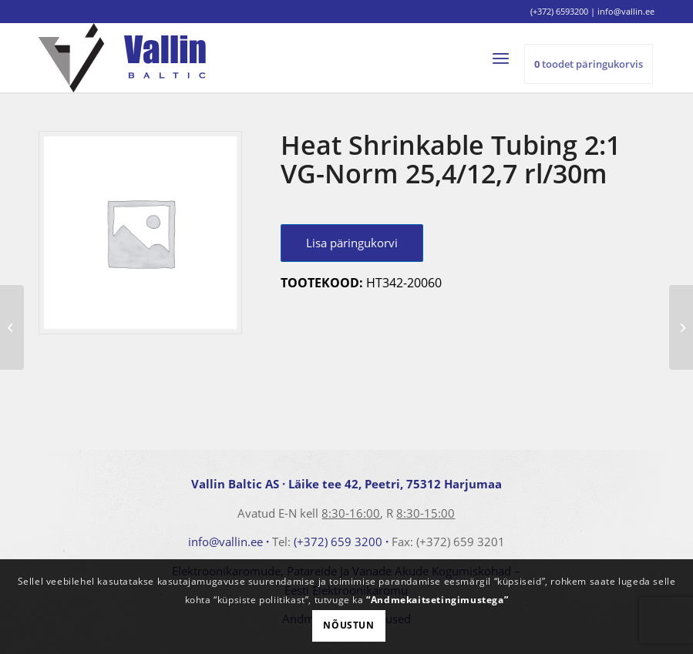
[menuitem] (508, 58)
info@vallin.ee (225, 541)
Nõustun (348, 625)
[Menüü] (508, 58)
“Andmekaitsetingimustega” (437, 599)
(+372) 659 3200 (338, 541)
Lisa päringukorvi (352, 242)
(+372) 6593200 (559, 11)
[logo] (122, 57)
